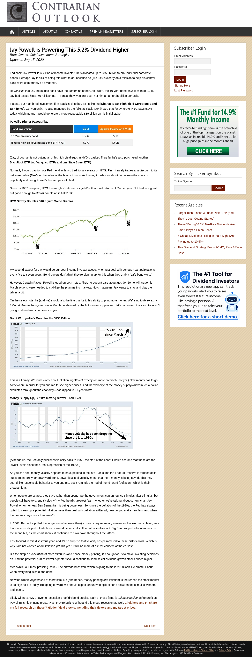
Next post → (152, 625)
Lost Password (183, 90)
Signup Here (182, 85)
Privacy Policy (225, 650)
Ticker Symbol (183, 181)
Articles (28, 31)
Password (180, 66)
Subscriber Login (144, 31)
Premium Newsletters (106, 31)
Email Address (183, 56)
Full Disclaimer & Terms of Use (199, 650)
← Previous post (20, 625)
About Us (50, 31)
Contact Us (73, 31)
